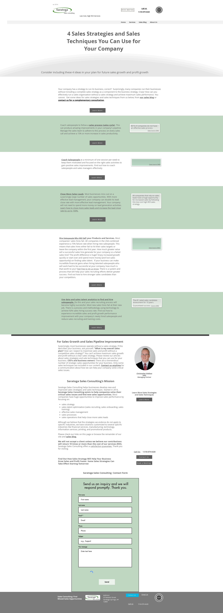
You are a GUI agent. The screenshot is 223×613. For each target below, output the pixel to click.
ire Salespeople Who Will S (72, 238)
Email (80, 515)
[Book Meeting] (127, 10)
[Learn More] (98, 110)
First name (81, 495)
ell (85, 238)
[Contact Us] (144, 457)
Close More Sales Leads (72, 194)
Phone (80, 526)
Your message (82, 547)
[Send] (107, 582)
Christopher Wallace (144, 373)
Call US (144, 8)
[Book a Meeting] (144, 463)
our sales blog (147, 97)
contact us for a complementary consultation (81, 100)
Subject (80, 536)
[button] (132, 22)
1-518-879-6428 (144, 12)
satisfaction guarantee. (101, 446)
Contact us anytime (111, 365)
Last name (81, 505)
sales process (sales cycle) (102, 125)
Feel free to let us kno (87, 269)
